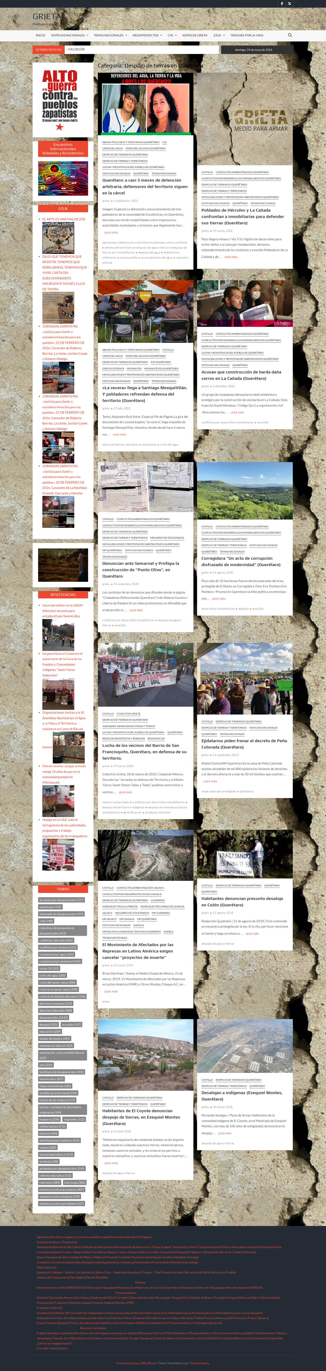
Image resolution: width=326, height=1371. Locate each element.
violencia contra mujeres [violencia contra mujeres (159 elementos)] (60, 1196)
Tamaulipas (44, 1338)
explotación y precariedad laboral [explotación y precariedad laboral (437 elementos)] (62, 1055)
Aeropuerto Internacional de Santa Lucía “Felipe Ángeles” (135, 1247)
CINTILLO (207, 172)
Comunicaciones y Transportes (57, 1242)
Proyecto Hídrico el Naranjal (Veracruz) (196, 1323)
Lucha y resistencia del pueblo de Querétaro (133, 167)
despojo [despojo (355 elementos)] (48, 1024)
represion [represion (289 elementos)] (50, 1182)
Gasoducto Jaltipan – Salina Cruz (58, 1272)
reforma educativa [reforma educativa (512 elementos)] (55, 1175)
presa (106, 994)
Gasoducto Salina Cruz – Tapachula (104, 1272)
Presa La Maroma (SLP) (219, 1318)
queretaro (209, 885)
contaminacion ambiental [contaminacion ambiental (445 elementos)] (60, 961)
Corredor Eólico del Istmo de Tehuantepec (143, 1297)
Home (41, 1287)
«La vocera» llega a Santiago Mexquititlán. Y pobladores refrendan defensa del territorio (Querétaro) (144, 392)
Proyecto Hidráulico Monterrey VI (146, 1323)
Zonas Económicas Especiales (263, 1338)
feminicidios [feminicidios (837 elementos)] (51, 1079)
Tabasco (282, 1333)
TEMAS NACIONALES (108, 35)
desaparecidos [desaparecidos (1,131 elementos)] (54, 1017)
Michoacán (94, 1287)
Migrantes (134, 367)
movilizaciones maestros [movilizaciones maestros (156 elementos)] (59, 1140)
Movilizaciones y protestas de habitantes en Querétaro (240, 197)
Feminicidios (143, 1262)
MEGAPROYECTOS (145, 35)
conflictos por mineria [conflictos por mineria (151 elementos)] (58, 947)
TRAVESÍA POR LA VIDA (246, 35)
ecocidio (263, 419)
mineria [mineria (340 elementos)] (48, 1133)
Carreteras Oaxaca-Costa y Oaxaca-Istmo (64, 1252)
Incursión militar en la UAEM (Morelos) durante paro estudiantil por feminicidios (62, 610)
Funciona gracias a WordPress (136, 1363)
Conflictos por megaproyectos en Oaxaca (132, 888)
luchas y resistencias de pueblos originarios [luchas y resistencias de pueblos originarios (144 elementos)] (60, 1109)
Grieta (47, 16)
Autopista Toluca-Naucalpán (227, 1247)
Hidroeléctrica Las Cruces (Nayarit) (239, 1313)
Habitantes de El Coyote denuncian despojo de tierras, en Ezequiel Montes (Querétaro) (141, 1109)
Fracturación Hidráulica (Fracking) (175, 1262)
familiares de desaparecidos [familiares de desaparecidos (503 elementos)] (62, 1072)
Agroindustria (46, 1237)
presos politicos (130, 256)
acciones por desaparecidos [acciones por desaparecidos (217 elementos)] (61, 900)
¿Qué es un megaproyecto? (54, 1343)
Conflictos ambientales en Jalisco (140, 881)
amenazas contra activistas (169, 241)
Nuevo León (72, 1297)
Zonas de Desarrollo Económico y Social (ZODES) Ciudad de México (198, 1338)
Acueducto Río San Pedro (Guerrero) (143, 1313)
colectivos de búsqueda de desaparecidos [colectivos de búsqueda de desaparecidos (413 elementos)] (57, 930)
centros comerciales (115, 796)
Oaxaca (138, 919)
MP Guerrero (161, 906)
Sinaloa (261, 1333)
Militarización (125, 1287)
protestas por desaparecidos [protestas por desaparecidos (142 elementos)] (62, 1168)
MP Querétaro (112, 547)
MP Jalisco (109, 913)
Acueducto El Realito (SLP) (54, 1313)
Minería (140, 1282)
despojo (243, 604)
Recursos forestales (93, 1328)
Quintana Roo (70, 1333)
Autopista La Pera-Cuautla (190, 1247)
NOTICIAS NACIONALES (67, 35)
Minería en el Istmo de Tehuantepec (202, 1287)
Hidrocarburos (47, 1267)
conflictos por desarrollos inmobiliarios (228, 419)
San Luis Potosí (164, 1333)
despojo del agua (149, 251)
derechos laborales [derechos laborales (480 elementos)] (56, 1010)
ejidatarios (247, 785)
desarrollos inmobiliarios (218, 604)
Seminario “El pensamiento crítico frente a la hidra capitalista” (215, 1333)
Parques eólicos (126, 1292)
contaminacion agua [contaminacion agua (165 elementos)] (57, 954)
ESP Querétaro (161, 360)
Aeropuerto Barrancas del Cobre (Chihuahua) (67, 1247)
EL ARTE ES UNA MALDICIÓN (63, 219)
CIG (164, 142)
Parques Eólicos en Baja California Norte (253, 1297)
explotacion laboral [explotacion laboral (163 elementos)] (56, 1045)
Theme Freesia (199, 1363)
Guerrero (158, 894)
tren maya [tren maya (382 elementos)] (74, 1182)
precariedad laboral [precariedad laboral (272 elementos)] (56, 1154)
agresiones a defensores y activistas (125, 241)
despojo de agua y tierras (152, 246)
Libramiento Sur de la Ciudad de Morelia (229, 1252)
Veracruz (84, 1338)
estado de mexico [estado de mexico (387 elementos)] (55, 1038)
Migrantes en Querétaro (161, 367)
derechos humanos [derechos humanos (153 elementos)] (56, 1003)
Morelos (232, 1287)
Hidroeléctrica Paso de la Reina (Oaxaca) (63, 1318)
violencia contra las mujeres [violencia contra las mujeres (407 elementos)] (62, 1189)
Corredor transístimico (52, 1348)
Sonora (271, 1333)
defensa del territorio (119, 246)
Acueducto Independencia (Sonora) (95, 1313)
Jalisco (107, 906)
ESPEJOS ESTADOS (113, 367)
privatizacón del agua (158, 256)
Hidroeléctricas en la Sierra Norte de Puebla (174, 1318)
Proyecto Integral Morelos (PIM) (112, 1302)
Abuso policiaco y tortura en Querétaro (131, 142)
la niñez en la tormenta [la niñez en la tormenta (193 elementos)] (58, 1093)
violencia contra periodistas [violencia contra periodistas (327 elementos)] (62, 1203)
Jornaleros (53, 1287)
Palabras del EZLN (103, 1297)
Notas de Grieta (194, 35)
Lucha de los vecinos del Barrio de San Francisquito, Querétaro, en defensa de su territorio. (144, 747)
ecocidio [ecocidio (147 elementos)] (71, 1024)
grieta (106, 200)
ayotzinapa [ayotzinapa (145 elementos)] (50, 907)
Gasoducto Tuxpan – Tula (143, 1272)
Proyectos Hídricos (49, 1308)
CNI (170, 35)
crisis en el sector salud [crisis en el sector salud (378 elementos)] (58, 989)
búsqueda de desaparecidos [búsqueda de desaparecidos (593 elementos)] (61, 914)
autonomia (149, 441)
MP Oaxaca (126, 913)
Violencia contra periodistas (109, 1338)
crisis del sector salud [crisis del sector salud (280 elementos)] (57, 982)
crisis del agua (169, 441)
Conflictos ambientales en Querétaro (242, 172)
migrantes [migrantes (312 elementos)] (74, 1119)
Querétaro (141, 173)
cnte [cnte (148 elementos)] (46, 921)
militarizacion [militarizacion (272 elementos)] (52, 1126)
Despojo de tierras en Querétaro (125, 154)
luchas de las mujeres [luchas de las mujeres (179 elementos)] (57, 1100)
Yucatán (134, 1338)
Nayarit (243, 1287)
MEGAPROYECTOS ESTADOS (167, 534)
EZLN (217, 35)
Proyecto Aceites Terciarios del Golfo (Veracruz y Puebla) (198, 1272)
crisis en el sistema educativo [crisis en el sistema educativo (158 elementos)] (62, 996)
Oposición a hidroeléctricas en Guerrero (131, 925)
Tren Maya (70, 1338)
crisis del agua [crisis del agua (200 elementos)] (53, 975)
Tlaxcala (57, 1338)
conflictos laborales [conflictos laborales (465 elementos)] (56, 940)
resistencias (156, 734)
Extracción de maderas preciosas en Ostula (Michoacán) (116, 1333)
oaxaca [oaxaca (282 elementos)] (48, 1147)
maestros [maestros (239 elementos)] (49, 1119)
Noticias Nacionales (50, 1297)
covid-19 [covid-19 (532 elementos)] (49, 968)
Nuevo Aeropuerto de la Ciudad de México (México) (71, 1257)
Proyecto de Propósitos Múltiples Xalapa (64, 1302)
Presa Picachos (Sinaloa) (53, 1323)
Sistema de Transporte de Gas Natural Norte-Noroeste (72, 1277)
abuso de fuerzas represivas (120, 441)
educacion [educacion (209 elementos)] (50, 1031)
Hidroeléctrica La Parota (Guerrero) (191, 1313)
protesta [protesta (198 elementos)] (49, 1161)
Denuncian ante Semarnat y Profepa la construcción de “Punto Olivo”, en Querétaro (140, 566)
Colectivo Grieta (128, 708)
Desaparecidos (92, 1262)
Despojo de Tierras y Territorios (124, 160)
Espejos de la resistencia (118, 1262)
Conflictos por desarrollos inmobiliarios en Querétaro (241, 178)
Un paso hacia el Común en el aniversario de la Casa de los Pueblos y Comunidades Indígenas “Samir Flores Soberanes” (62, 664)
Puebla (168, 925)
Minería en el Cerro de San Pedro (157, 1287)
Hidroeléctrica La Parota (120, 900)
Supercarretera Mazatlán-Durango (176, 1257)
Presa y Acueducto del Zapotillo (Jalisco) (96, 1323)
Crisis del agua (112, 148)
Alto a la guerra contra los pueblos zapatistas (85, 1237)
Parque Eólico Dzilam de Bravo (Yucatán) (199, 1297)
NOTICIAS (256, 1287)
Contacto (43, 1262)
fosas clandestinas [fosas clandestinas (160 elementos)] (55, 1086)
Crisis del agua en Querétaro (146, 148)
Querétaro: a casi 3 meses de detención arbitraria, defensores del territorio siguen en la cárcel (145, 186)
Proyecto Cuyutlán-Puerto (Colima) (129, 1257)
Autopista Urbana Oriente (264, 1247)
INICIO (40, 35)
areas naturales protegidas (219, 785)
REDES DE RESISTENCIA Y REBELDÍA (123, 734)
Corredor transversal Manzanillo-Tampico (174, 1252)
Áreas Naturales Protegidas (133, 1237)
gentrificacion (132, 806)
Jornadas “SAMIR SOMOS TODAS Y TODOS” (128, 721)
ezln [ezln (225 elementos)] (46, 1065)
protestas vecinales (157, 806)
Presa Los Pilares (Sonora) (251, 1318)
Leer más (111, 231)
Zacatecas (146, 1338)
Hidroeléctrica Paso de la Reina (162, 900)
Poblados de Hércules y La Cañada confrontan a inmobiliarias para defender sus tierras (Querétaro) (243, 216)
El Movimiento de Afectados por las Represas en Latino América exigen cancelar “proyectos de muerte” (138, 945)
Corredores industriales (65, 1262)
